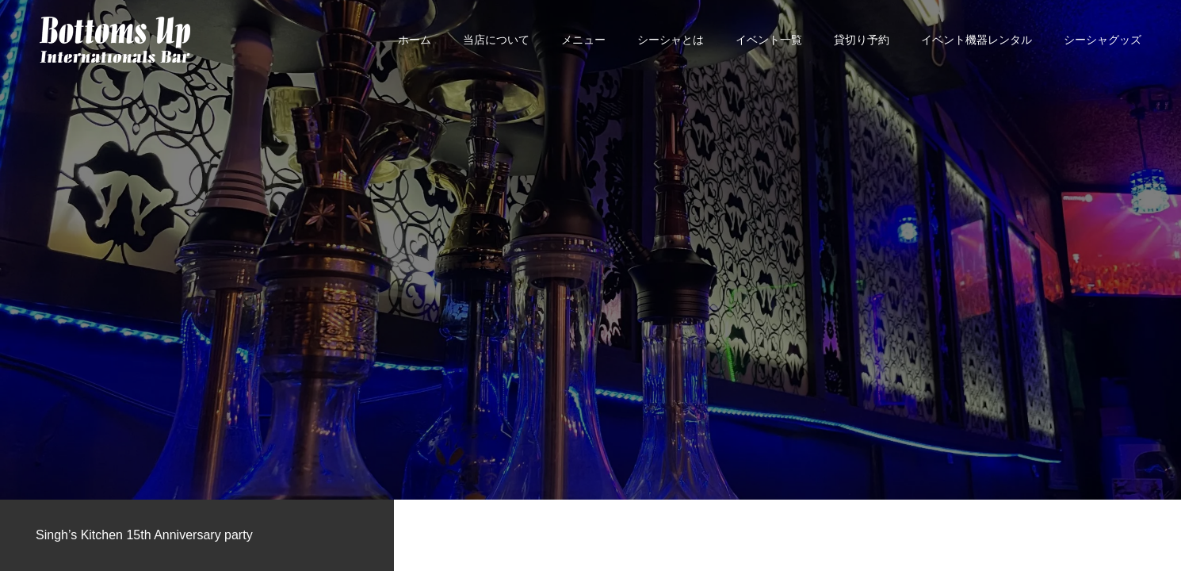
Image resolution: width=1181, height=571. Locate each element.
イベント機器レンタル (976, 39)
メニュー (583, 39)
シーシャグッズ (1102, 39)
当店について (496, 39)
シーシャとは (670, 39)
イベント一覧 (769, 39)
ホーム (414, 39)
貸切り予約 (861, 39)
